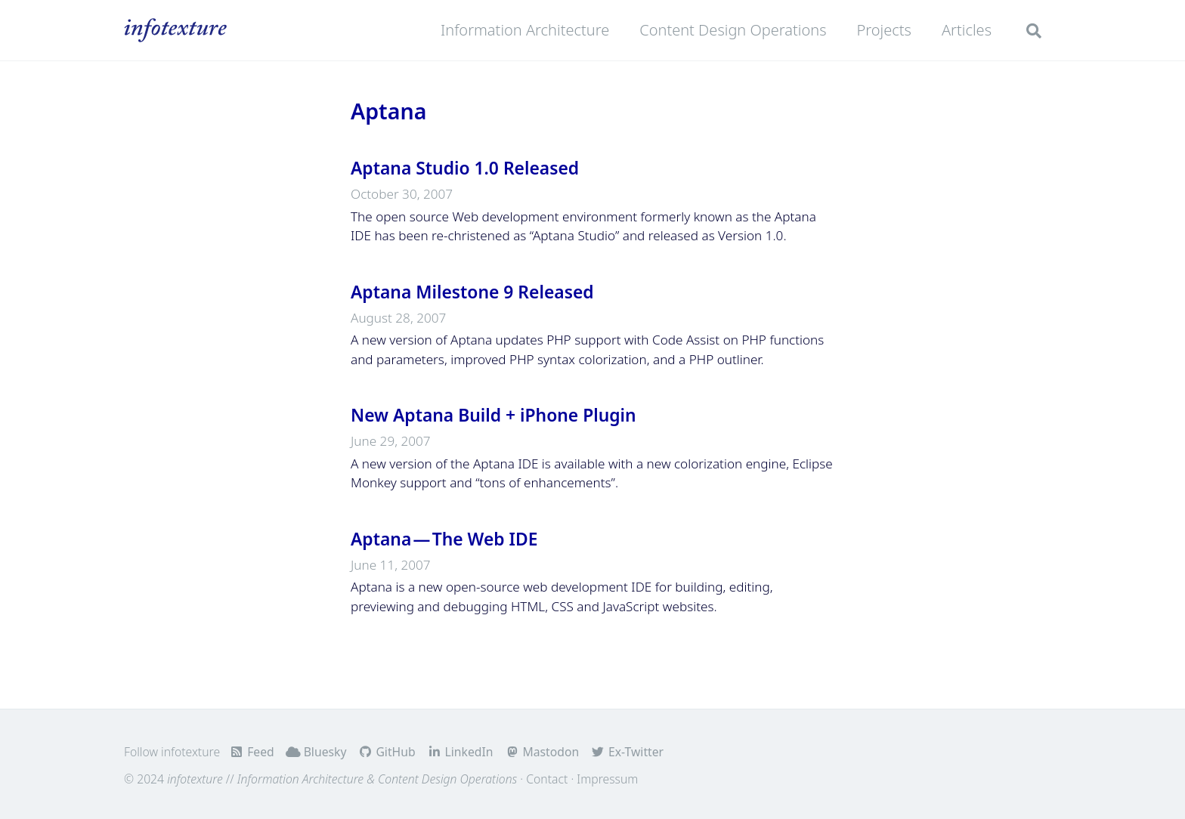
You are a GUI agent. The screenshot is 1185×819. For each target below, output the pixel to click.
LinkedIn (460, 751)
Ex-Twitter (627, 751)
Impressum (607, 779)
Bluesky (316, 751)
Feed (251, 751)
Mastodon (542, 751)
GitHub (387, 751)
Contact (547, 779)
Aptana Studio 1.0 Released (465, 168)
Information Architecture (525, 30)
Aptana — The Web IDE (444, 539)
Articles (967, 30)
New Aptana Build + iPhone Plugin (493, 415)
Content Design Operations (732, 30)
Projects (884, 30)
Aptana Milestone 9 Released (472, 292)
